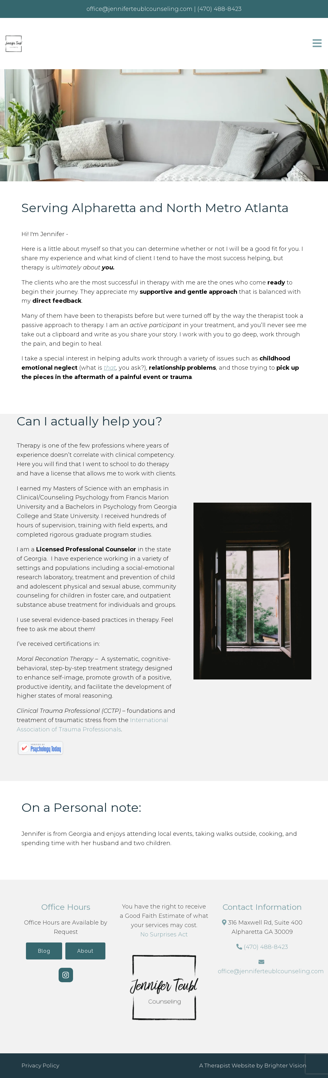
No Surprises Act (164, 934)
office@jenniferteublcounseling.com (271, 971)
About (85, 951)
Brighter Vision (285, 1065)
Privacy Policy (40, 1065)
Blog (44, 951)
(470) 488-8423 (266, 946)
